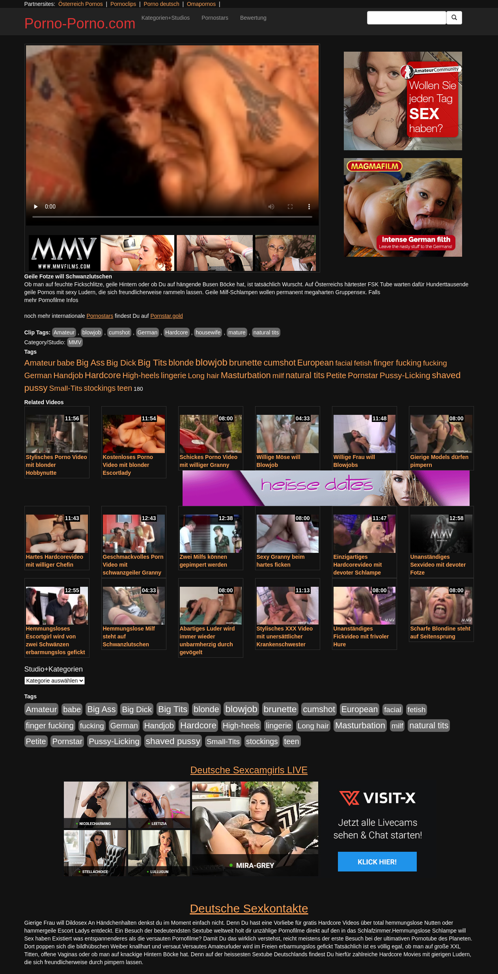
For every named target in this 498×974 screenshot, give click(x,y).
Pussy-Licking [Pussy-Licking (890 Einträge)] (405, 375)
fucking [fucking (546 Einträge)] (435, 363)
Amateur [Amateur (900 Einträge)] (40, 362)
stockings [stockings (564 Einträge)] (100, 388)
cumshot (119, 332)
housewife (208, 332)
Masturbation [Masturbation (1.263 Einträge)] (246, 375)
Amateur (64, 332)
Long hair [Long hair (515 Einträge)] (203, 375)
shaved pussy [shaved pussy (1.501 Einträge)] (173, 741)
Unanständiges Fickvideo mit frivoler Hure (361, 636)
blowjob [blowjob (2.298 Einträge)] (211, 362)
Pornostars (214, 18)
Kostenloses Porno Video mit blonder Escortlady (128, 465)
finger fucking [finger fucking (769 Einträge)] (397, 362)
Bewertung (253, 18)
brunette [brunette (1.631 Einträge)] (245, 362)
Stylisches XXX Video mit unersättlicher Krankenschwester (285, 636)
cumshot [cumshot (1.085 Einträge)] (279, 363)
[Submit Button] (454, 17)
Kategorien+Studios (166, 18)
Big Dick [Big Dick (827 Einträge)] (121, 362)
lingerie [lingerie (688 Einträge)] (174, 375)
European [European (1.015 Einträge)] (315, 363)
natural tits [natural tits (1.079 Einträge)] (305, 375)
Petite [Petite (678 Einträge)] (336, 375)
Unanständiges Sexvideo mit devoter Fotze (438, 565)
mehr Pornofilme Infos (51, 300)
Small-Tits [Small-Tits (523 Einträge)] (65, 388)
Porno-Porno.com (80, 23)
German (148, 332)
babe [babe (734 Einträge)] (66, 362)
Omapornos (201, 4)
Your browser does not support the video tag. (172, 135)
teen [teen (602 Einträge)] (124, 388)
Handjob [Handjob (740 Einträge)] (68, 375)
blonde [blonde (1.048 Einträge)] (181, 363)
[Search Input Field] (406, 17)
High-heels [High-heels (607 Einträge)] (141, 375)
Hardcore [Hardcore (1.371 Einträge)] (103, 375)
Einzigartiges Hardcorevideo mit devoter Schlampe (358, 565)
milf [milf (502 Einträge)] (278, 375)
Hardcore (176, 332)
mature (237, 332)
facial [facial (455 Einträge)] (344, 363)
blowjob (91, 332)
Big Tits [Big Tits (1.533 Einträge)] (152, 362)
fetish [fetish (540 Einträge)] (363, 363)
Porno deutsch (161, 4)
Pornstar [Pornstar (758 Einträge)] (363, 375)
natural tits (266, 332)
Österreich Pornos (80, 4)
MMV (75, 342)
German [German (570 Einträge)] (38, 375)
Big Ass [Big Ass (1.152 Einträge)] (90, 363)
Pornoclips (123, 4)
